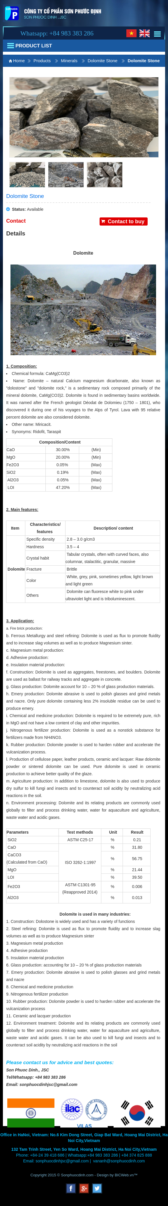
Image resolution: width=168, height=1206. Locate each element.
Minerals (69, 60)
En (144, 33)
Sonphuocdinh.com (77, 1175)
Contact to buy (126, 221)
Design (103, 1175)
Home (19, 60)
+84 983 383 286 (71, 33)
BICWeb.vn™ (126, 1175)
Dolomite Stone (103, 60)
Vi (131, 33)
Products (42, 60)
